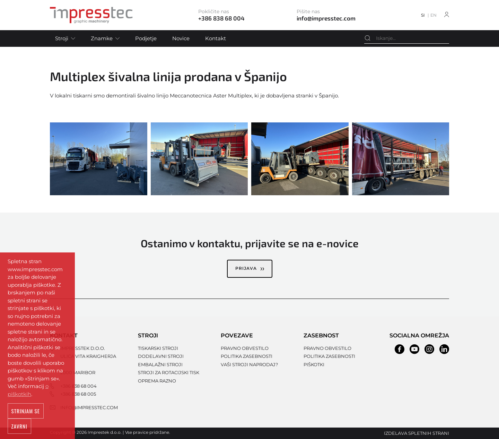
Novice (181, 38)
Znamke (102, 38)
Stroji (61, 38)
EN (433, 15)
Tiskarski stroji (158, 348)
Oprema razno (157, 381)
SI (423, 15)
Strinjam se (25, 413)
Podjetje (146, 38)
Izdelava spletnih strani (416, 433)
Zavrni (19, 428)
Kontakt (215, 38)
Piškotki (314, 364)
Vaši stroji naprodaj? (249, 364)
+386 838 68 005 (78, 394)
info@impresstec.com (89, 407)
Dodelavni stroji (161, 356)
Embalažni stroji (160, 364)
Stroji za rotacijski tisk (168, 372)
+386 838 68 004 (78, 386)
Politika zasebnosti (246, 356)
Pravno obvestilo (245, 348)
